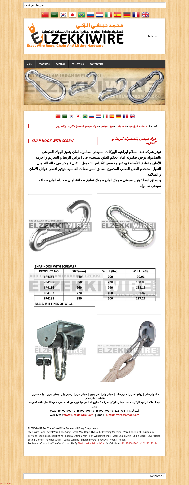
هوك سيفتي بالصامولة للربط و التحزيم (77, 126)
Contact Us (96, 64)
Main (29, 64)
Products (44, 64)
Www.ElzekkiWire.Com (78, 415)
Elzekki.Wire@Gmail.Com (122, 415)
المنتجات (121, 126)
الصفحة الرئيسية (138, 126)
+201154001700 (129, 443)
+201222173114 (149, 443)
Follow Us (78, 64)
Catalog (61, 64)
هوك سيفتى (107, 126)
